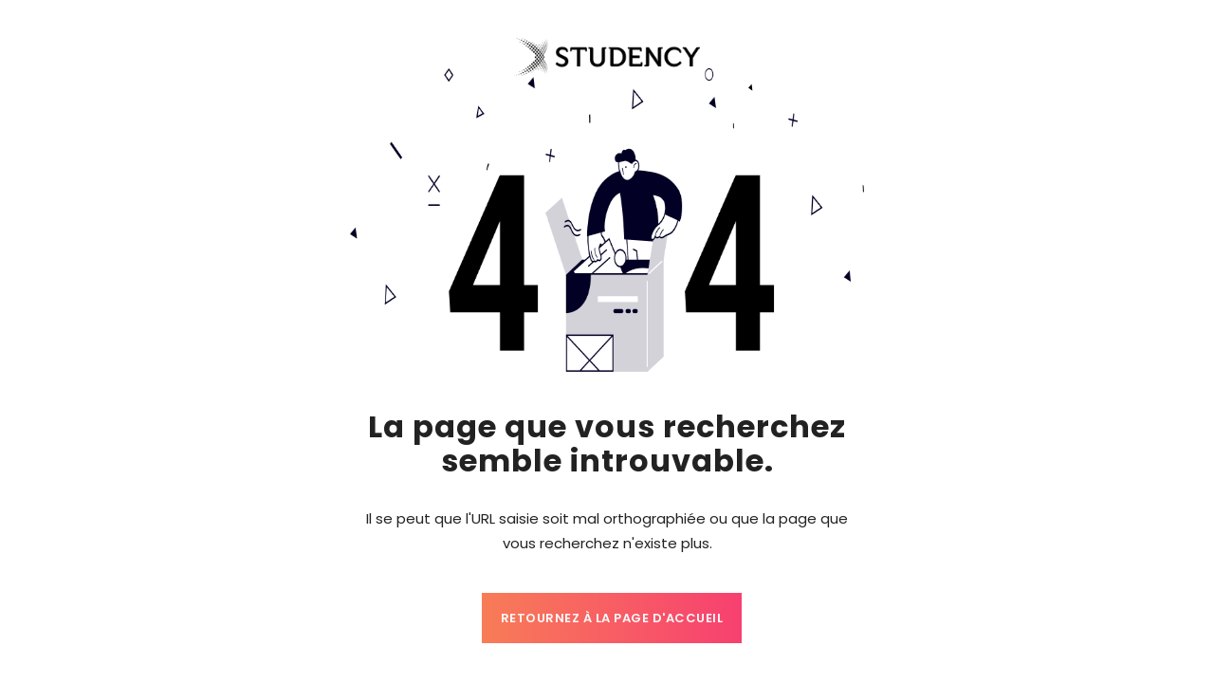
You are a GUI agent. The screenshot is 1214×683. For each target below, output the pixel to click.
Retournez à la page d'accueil (612, 618)
